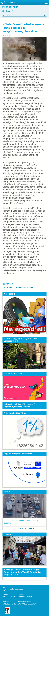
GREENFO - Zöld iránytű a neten (18, 288)
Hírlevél (8, 11)
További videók (24, 528)
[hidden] (24, 2)
